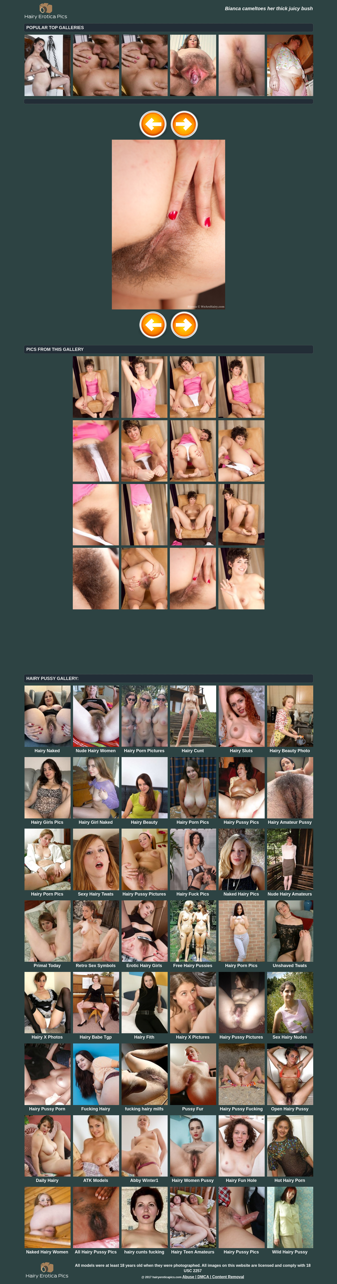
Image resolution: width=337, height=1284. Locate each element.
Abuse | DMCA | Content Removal (213, 1277)
